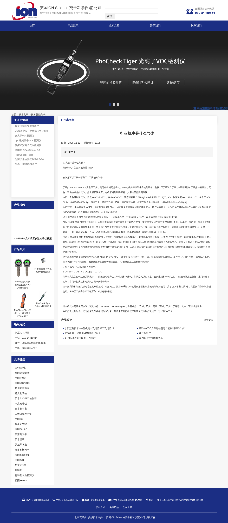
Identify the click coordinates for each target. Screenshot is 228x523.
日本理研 (19, 439)
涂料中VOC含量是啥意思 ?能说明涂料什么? (162, 328)
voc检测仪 (20, 367)
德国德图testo (22, 372)
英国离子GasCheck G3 (27, 150)
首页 (32, 25)
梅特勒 (18, 470)
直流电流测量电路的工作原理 (80, 338)
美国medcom (22, 454)
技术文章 (114, 25)
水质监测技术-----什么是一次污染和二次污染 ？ (89, 328)
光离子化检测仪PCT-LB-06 (29, 159)
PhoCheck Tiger (24, 154)
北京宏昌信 (81, 517)
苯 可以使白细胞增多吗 (151, 338)
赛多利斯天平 (22, 449)
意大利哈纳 (21, 393)
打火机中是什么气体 (73, 162)
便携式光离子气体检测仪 (28, 145)
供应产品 (114, 507)
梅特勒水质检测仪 (24, 475)
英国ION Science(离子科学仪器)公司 (70, 8)
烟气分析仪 (145, 333)
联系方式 (100, 507)
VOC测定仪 (21, 131)
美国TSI (19, 419)
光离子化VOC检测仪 (26, 164)
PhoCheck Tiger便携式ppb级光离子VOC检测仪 (22, 313)
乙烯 (141, 306)
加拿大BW (20, 465)
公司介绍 (127, 507)
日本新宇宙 (21, 408)
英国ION (19, 460)
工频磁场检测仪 (23, 413)
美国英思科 (21, 378)
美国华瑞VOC (22, 383)
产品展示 (73, 25)
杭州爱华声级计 (23, 388)
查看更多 (208, 319)
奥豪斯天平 (21, 434)
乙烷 (148, 306)
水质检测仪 (21, 403)
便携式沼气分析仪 (39, 131)
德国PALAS (21, 429)
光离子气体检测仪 (24, 135)
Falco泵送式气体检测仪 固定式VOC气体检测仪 (22, 284)
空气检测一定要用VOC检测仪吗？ (82, 333)
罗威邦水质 (21, 444)
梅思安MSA (21, 424)
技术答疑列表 (38, 114)
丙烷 (155, 306)
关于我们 (155, 25)
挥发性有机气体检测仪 (27, 126)
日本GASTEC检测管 (26, 398)
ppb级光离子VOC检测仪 (28, 140)
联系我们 (196, 25)
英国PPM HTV (22, 480)
